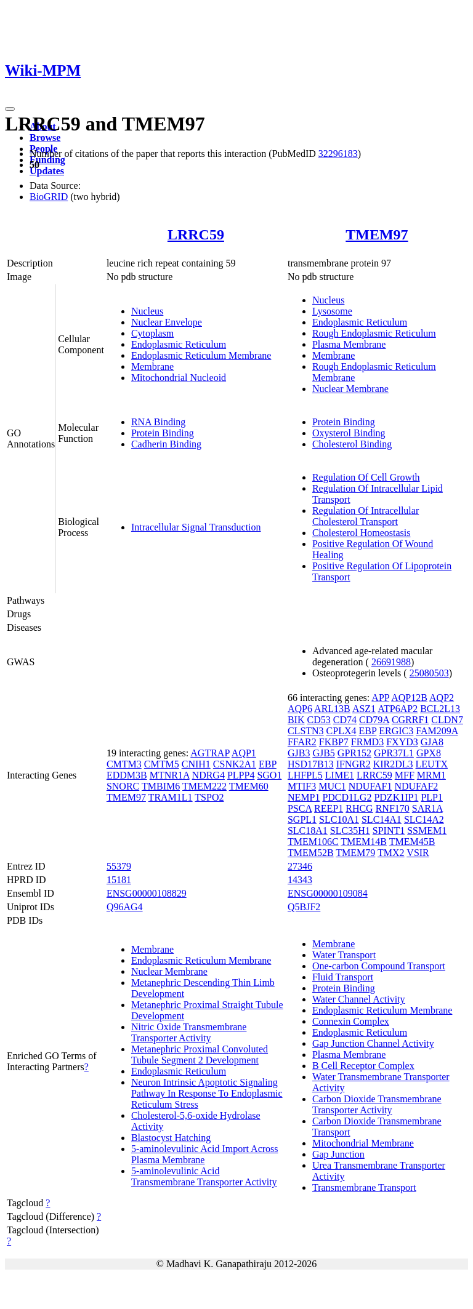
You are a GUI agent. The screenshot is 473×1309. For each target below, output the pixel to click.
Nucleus (147, 311)
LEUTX (432, 764)
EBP (268, 764)
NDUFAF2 (416, 786)
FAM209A (437, 731)
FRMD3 (367, 742)
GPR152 (354, 753)
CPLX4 (341, 731)
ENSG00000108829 (147, 893)
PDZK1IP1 (396, 797)
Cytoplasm (152, 333)
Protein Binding (162, 433)
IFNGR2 (353, 764)
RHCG (359, 808)
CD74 (345, 720)
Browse (45, 137)
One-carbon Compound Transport (378, 966)
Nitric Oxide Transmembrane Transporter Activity (189, 1032)
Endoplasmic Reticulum (178, 344)
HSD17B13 (311, 764)
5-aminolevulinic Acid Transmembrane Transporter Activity (204, 1176)
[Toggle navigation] (10, 109)
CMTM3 (124, 764)
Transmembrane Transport (364, 1187)
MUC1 (332, 786)
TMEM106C (313, 841)
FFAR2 (302, 742)
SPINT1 (389, 830)
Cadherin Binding (166, 444)
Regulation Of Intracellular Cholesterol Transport (365, 516)
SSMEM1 (427, 830)
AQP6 (300, 708)
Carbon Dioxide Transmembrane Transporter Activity (377, 1104)
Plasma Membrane (349, 344)
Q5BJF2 (304, 907)
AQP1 (244, 753)
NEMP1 (304, 797)
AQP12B (409, 697)
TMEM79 (355, 852)
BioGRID (49, 196)
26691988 (391, 662)
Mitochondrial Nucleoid (178, 377)
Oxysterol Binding (349, 433)
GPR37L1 (394, 753)
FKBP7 (334, 742)
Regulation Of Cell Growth (366, 477)
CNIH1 (196, 764)
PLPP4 (240, 775)
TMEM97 (377, 234)
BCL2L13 (440, 708)
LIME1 (339, 775)
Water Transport (344, 955)
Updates (47, 171)
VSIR (417, 852)
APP (380, 697)
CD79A (374, 720)
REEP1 (328, 808)
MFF (404, 775)
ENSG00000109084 (328, 893)
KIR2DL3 (393, 764)
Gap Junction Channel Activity (373, 1043)
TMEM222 (204, 786)
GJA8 (432, 742)
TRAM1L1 (170, 797)
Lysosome (332, 311)
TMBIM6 (161, 786)
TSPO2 (209, 797)
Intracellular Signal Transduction (196, 527)
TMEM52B (311, 852)
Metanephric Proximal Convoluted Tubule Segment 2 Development (199, 1054)
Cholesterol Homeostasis (361, 532)
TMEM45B (412, 841)
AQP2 (441, 697)
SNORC (123, 786)
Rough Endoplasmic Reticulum (374, 333)
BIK (296, 720)
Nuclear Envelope (166, 322)
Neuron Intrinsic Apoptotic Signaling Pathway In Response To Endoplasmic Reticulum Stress (207, 1093)
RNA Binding (158, 422)
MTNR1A (170, 775)
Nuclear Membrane (350, 388)
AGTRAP (209, 753)
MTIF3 (302, 786)
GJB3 (299, 753)
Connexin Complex (350, 1021)
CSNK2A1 (234, 764)
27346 (300, 866)
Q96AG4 (125, 907)
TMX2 (391, 852)
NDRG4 (208, 775)
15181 (119, 880)
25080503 (429, 673)
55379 (119, 866)
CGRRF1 (410, 720)
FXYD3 (402, 742)
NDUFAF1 (370, 786)
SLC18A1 (308, 830)
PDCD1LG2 (346, 797)
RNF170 (393, 808)
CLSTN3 (306, 731)
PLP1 (432, 797)
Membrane (152, 366)
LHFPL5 (305, 775)
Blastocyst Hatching (171, 1137)
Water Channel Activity (358, 999)
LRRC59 (196, 234)
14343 (300, 880)
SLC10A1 (339, 819)
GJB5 (323, 753)
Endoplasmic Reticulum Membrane (201, 355)
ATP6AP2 (398, 708)
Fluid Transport (342, 977)
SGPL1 (302, 819)
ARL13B (332, 708)
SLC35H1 (350, 830)
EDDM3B (127, 775)
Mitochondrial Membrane (363, 1143)
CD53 (319, 720)
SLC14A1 (382, 819)
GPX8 (428, 753)
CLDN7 (447, 720)
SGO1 (269, 775)
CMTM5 (161, 764)
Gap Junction (338, 1154)
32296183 (338, 153)
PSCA (300, 808)
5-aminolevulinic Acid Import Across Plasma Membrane (204, 1154)
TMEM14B (364, 841)
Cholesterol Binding (352, 444)
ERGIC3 (396, 731)
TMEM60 (249, 786)
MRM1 (431, 775)
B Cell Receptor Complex (363, 1065)
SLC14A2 (424, 819)
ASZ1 (364, 708)
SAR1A (427, 808)
